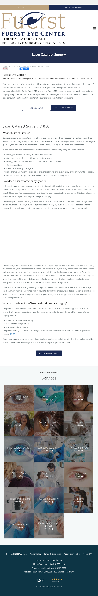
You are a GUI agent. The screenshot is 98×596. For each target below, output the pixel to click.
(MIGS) (12, 334)
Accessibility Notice (72, 554)
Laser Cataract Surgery (40, 66)
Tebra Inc (22, 554)
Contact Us (88, 554)
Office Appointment (63, 108)
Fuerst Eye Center (9, 66)
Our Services (24, 66)
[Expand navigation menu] (94, 28)
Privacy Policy (35, 554)
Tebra (60, 587)
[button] (36, 108)
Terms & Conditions (52, 554)
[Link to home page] (46, 28)
